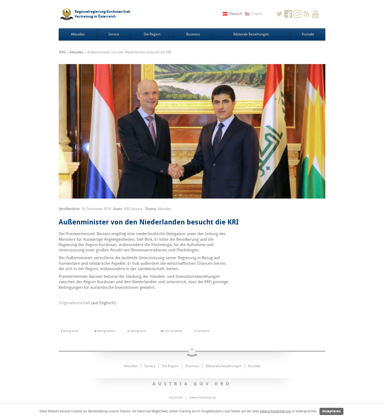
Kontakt (308, 34)
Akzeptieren (331, 411)
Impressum (176, 398)
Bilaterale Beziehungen (251, 34)
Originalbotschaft (74, 303)
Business (193, 34)
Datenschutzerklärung (275, 411)
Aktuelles (78, 34)
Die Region (152, 34)
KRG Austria (133, 209)
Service (113, 34)
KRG (62, 52)
